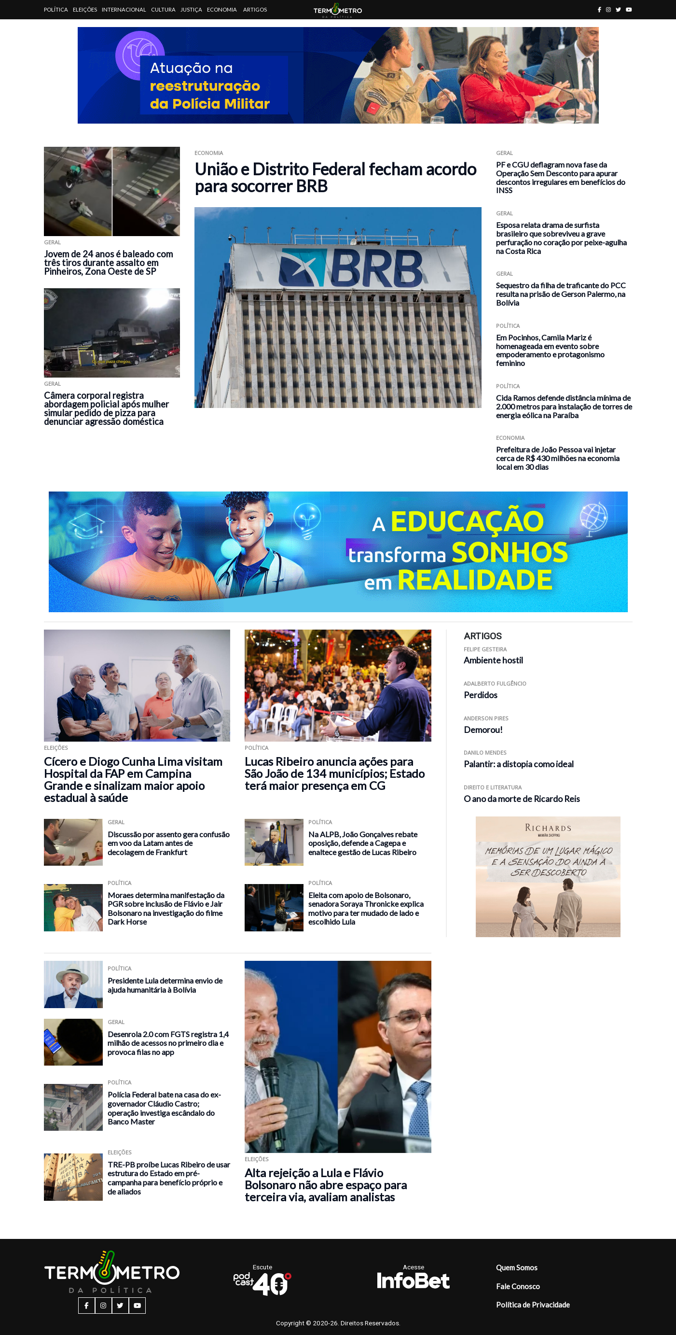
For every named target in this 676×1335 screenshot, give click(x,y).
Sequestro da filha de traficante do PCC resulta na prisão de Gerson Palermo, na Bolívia (561, 294)
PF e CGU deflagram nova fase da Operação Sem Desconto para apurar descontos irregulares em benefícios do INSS (560, 177)
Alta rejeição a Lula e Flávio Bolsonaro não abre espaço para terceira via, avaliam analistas (326, 1185)
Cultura (163, 9)
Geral (52, 242)
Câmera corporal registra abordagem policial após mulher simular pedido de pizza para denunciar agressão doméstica (106, 408)
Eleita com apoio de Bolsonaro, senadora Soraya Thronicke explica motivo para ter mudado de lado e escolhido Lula (366, 908)
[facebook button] (599, 9)
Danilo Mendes (485, 752)
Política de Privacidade (533, 1304)
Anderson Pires (486, 718)
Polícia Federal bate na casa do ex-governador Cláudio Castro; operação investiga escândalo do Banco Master (164, 1108)
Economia (222, 9)
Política (56, 9)
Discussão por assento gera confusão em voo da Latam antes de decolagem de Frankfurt (169, 843)
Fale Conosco (518, 1286)
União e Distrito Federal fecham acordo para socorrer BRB (335, 177)
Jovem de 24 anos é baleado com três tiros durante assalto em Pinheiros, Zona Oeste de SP (108, 263)
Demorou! (483, 730)
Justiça (191, 9)
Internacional (124, 9)
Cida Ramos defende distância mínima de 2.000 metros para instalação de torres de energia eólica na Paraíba (564, 406)
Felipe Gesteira (485, 649)
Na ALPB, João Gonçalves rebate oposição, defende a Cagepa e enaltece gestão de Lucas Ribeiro (362, 843)
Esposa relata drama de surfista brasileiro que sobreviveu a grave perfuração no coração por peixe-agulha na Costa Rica (561, 237)
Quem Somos (517, 1267)
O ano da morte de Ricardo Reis (522, 799)
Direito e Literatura (493, 787)
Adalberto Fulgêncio (495, 683)
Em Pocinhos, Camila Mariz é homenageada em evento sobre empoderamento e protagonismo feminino (550, 350)
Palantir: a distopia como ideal (519, 764)
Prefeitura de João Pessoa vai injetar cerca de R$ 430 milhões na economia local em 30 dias (558, 458)
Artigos (255, 9)
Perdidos (480, 695)
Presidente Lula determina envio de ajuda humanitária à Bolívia (165, 985)
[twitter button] (618, 9)
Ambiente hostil (493, 660)
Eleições (85, 9)
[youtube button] (629, 9)
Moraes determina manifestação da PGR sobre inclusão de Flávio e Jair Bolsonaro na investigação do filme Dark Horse (166, 908)
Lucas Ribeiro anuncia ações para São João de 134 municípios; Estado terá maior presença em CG (335, 773)
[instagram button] (608, 9)
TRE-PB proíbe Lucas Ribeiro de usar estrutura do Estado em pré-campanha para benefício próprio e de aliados (169, 1178)
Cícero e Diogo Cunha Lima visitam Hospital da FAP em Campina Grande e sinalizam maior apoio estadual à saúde (133, 779)
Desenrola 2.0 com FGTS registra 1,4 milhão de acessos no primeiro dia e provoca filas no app (168, 1042)
